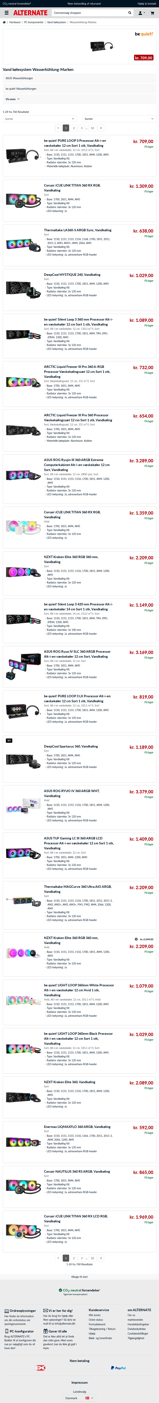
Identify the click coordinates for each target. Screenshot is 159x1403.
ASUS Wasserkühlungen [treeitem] (19, 78)
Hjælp (141, 3)
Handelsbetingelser (138, 1324)
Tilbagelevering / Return (102, 1328)
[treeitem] (79, 99)
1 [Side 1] (66, 128)
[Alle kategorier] (6, 13)
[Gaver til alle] (60, 1331)
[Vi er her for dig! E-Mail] (60, 1310)
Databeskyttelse (137, 1328)
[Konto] (142, 12)
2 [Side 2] (74, 128)
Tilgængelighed (136, 1338)
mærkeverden (135, 1319)
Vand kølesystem (56, 22)
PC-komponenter (33, 22)
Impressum (80, 1382)
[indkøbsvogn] (152, 12)
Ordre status (96, 1319)
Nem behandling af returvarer (84, 3)
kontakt (152, 3)
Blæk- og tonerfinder (100, 1338)
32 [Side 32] (92, 128)
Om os (131, 1315)
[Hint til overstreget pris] (136, 939)
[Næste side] (101, 127)
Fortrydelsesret (97, 1324)
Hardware (15, 22)
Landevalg (79, 1391)
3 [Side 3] (82, 128)
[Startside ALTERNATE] (30, 12)
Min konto (94, 1315)
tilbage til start (79, 1276)
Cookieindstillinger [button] (138, 1333)
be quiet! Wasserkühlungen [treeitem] (21, 88)
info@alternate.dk (65, 1323)
